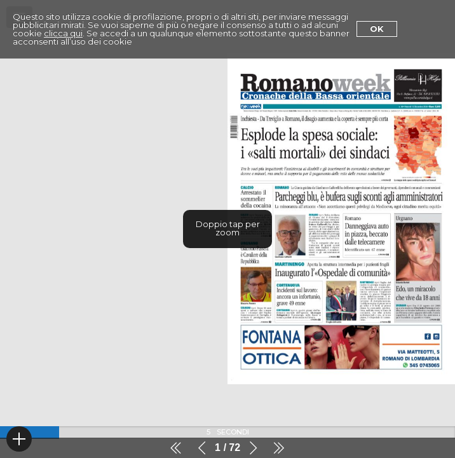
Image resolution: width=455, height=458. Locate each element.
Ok (377, 29)
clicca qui (63, 33)
